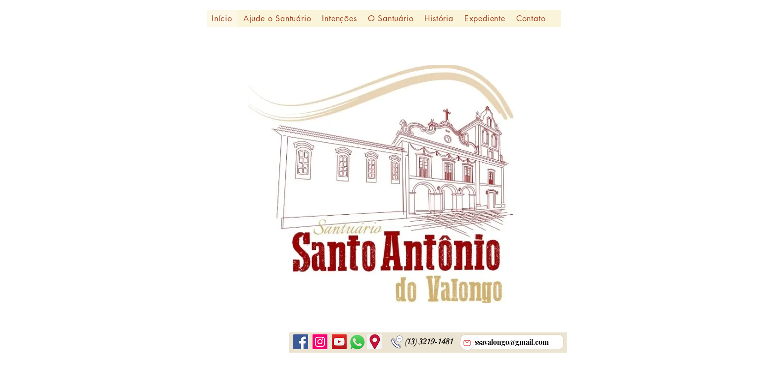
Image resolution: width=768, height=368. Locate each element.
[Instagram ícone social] (320, 341)
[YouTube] (339, 341)
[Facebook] (300, 341)
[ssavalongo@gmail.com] (512, 341)
